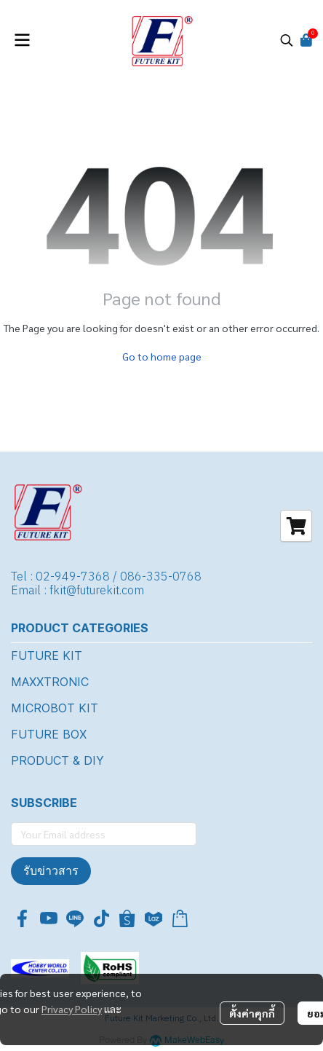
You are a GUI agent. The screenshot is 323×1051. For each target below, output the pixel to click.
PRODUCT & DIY (57, 760)
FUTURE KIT (46, 655)
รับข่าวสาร (51, 870)
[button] (286, 40)
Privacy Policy (71, 1008)
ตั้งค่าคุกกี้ (252, 1013)
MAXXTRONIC (50, 681)
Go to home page (162, 356)
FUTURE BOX (49, 734)
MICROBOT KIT (54, 708)
